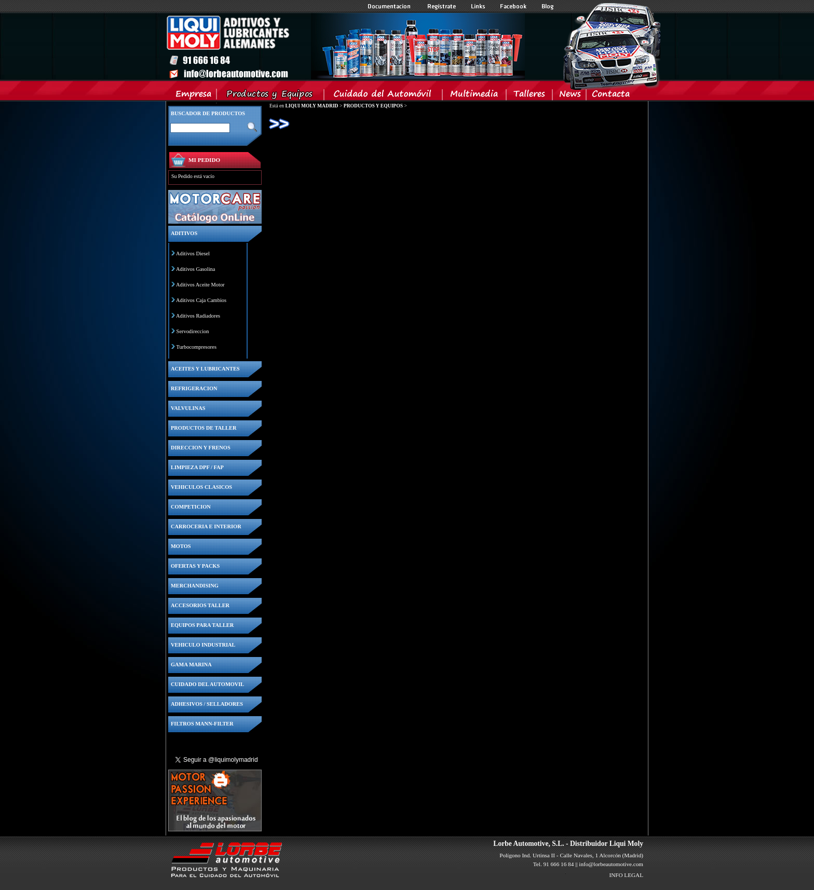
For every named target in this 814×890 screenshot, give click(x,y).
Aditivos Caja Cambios (201, 300)
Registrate (442, 6)
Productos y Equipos (270, 96)
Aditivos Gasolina (195, 269)
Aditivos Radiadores (198, 316)
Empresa (194, 96)
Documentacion (390, 6)
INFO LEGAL (626, 875)
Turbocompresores (196, 347)
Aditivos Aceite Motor (200, 284)
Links (478, 6)
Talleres (530, 96)
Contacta (610, 96)
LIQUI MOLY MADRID (311, 105)
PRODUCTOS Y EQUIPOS (373, 105)
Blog (547, 6)
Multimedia (475, 96)
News (570, 96)
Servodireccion (193, 331)
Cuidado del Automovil (384, 96)
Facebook (513, 6)
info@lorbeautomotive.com (611, 864)
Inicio (345, 46)
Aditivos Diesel (193, 253)
